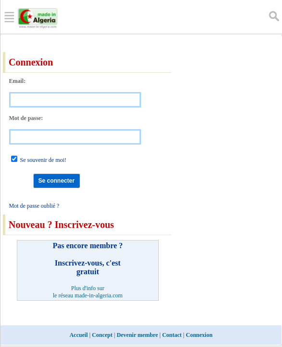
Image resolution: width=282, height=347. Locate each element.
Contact (172, 335)
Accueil (78, 335)
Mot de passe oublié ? (34, 205)
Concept (102, 335)
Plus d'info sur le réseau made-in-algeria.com (88, 292)
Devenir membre (137, 335)
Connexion (199, 335)
